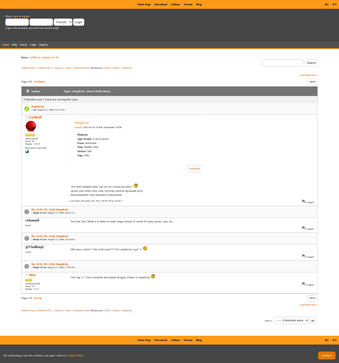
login (15, 16)
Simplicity (37, 106)
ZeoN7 (107, 67)
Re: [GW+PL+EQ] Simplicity (49, 209)
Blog (199, 4)
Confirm (327, 355)
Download (160, 4)
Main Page (144, 4)
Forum (188, 4)
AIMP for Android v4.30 (43, 57)
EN (334, 4)
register (25, 16)
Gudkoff (35, 117)
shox (32, 275)
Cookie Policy (75, 355)
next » (314, 75)
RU (327, 4)
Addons (175, 4)
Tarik (115, 67)
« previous (304, 75)
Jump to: (269, 320)
